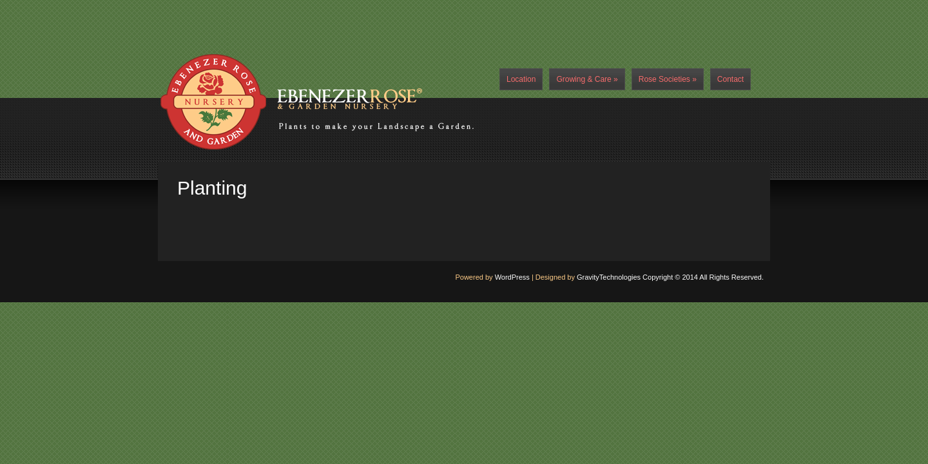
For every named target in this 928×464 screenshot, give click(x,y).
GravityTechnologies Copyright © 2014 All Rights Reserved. (670, 277)
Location (521, 79)
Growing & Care (586, 79)
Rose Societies (668, 79)
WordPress (512, 277)
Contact (730, 79)
